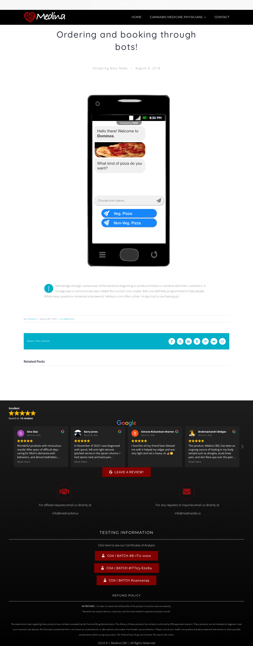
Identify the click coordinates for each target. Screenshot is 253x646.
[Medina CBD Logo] (44, 13)
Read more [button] (23, 461)
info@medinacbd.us (65, 513)
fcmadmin (32, 318)
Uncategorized (66, 318)
